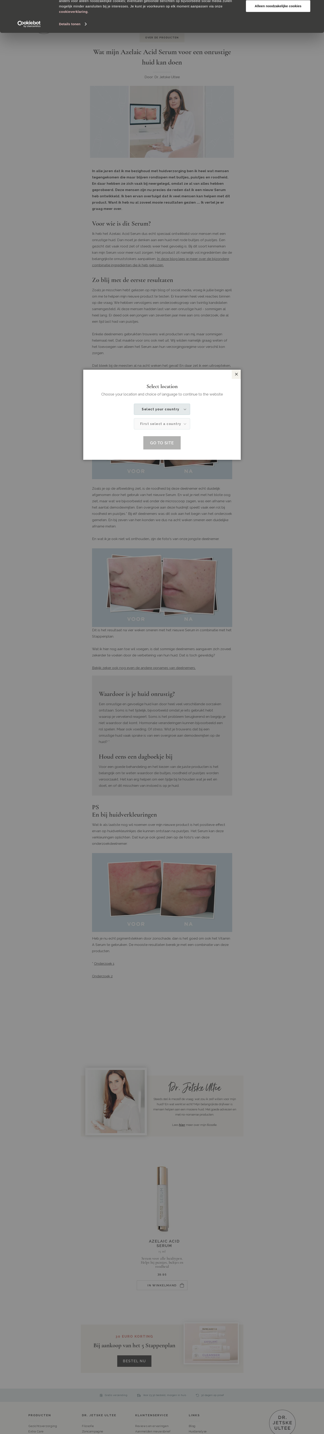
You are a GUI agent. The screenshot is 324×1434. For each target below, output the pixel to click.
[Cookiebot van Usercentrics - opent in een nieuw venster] (29, 55)
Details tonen (69, 56)
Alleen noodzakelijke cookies (278, 38)
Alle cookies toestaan (278, 11)
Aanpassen (278, 24)
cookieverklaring (73, 43)
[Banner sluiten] (317, 7)
